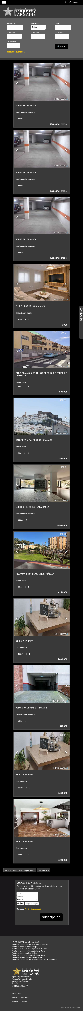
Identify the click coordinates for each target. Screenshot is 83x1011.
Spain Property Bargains (21, 977)
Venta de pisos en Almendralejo (24, 947)
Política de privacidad (33, 909)
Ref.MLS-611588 (60, 300)
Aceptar (29, 909)
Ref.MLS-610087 (60, 634)
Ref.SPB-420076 (60, 99)
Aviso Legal (16, 993)
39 (63, 400)
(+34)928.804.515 (20, 986)
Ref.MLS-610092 (60, 567)
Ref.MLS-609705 (59, 768)
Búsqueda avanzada (16, 52)
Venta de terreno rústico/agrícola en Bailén (28, 951)
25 (63, 801)
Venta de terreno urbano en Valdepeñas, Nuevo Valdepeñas (34, 959)
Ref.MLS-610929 (60, 433)
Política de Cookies (19, 1002)
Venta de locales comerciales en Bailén (27, 957)
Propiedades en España (25, 941)
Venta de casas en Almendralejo (24, 953)
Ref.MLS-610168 (60, 500)
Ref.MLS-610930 (60, 367)
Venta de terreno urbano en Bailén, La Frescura (30, 945)
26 (63, 534)
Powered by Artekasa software (70, 1007)
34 (63, 735)
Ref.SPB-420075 (60, 166)
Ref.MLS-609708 (59, 701)
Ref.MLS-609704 (59, 835)
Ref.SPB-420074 (60, 233)
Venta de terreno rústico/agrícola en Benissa (29, 949)
